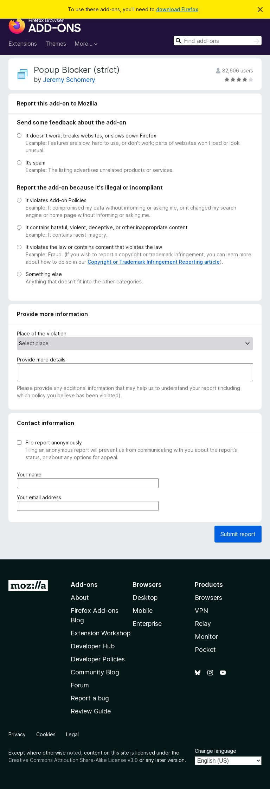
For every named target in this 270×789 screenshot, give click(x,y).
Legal (72, 734)
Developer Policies (98, 659)
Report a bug (90, 698)
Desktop (145, 597)
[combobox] (218, 40)
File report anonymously (54, 442)
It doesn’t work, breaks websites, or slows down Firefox (91, 136)
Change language (215, 751)
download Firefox (177, 9)
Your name (30, 474)
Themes (55, 43)
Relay (203, 623)
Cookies (46, 734)
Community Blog (95, 672)
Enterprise (147, 623)
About (80, 597)
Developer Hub (93, 646)
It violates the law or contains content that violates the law (94, 247)
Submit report (238, 534)
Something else (44, 274)
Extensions (22, 43)
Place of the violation (41, 333)
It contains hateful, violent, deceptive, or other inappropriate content (106, 227)
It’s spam (35, 163)
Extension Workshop (100, 633)
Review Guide (91, 711)
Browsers (208, 597)
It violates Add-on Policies (56, 200)
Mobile (143, 610)
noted (74, 753)
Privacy (17, 734)
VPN (201, 610)
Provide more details (41, 360)
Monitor (206, 636)
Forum (80, 685)
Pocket (205, 649)
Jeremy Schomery (69, 79)
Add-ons (84, 584)
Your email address (40, 497)
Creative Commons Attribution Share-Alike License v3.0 (73, 760)
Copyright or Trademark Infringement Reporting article (154, 262)
